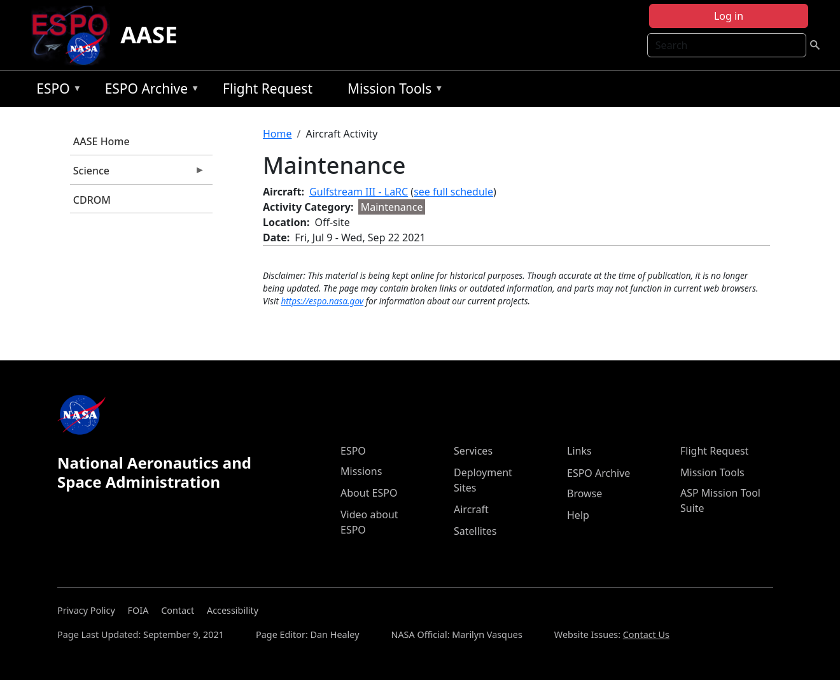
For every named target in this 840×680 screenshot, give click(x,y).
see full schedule (453, 192)
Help (578, 515)
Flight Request (267, 88)
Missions (361, 471)
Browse (584, 493)
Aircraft (471, 509)
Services (473, 451)
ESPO (55, 91)
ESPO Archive (149, 91)
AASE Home (101, 141)
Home (277, 134)
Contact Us (646, 634)
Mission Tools (392, 91)
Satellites (475, 531)
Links (579, 451)
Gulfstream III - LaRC (358, 192)
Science (137, 174)
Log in (728, 16)
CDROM (92, 200)
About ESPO (368, 493)
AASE (149, 34)
